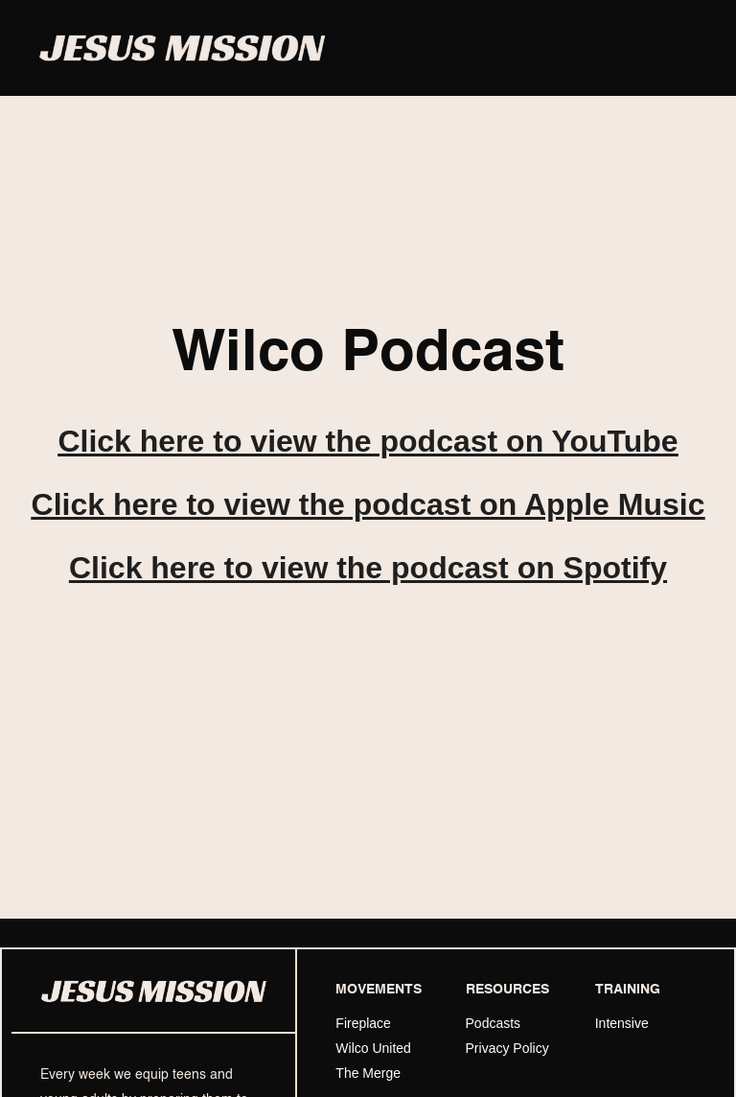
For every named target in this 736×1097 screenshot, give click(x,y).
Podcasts (493, 1023)
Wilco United (373, 1048)
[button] (680, 48)
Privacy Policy (507, 1048)
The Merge (368, 1073)
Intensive (622, 1023)
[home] (182, 48)
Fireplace (363, 1023)
